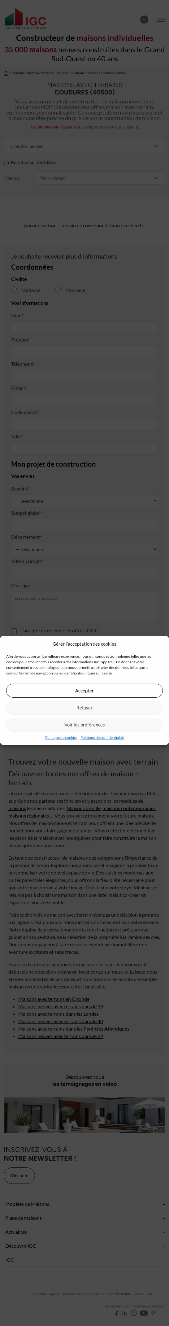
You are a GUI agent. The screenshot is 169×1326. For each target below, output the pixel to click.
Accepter (84, 690)
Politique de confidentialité (102, 737)
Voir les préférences (84, 724)
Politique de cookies (61, 737)
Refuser (84, 707)
